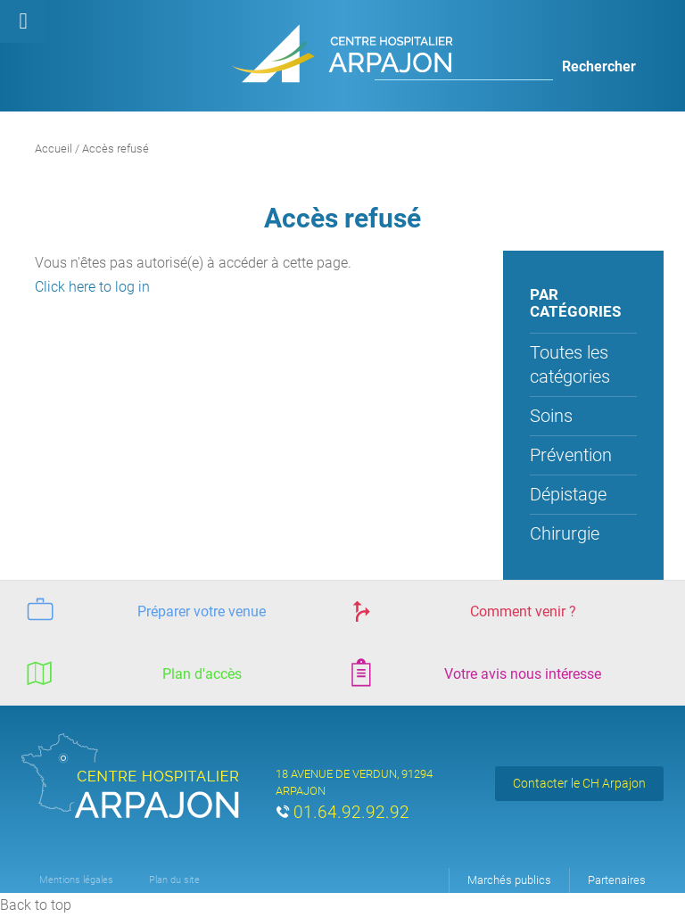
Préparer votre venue (143, 609)
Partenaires (617, 880)
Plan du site (174, 880)
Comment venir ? (459, 609)
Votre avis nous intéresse (471, 672)
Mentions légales (76, 880)
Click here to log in (92, 286)
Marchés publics (509, 880)
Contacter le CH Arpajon (579, 783)
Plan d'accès (131, 672)
